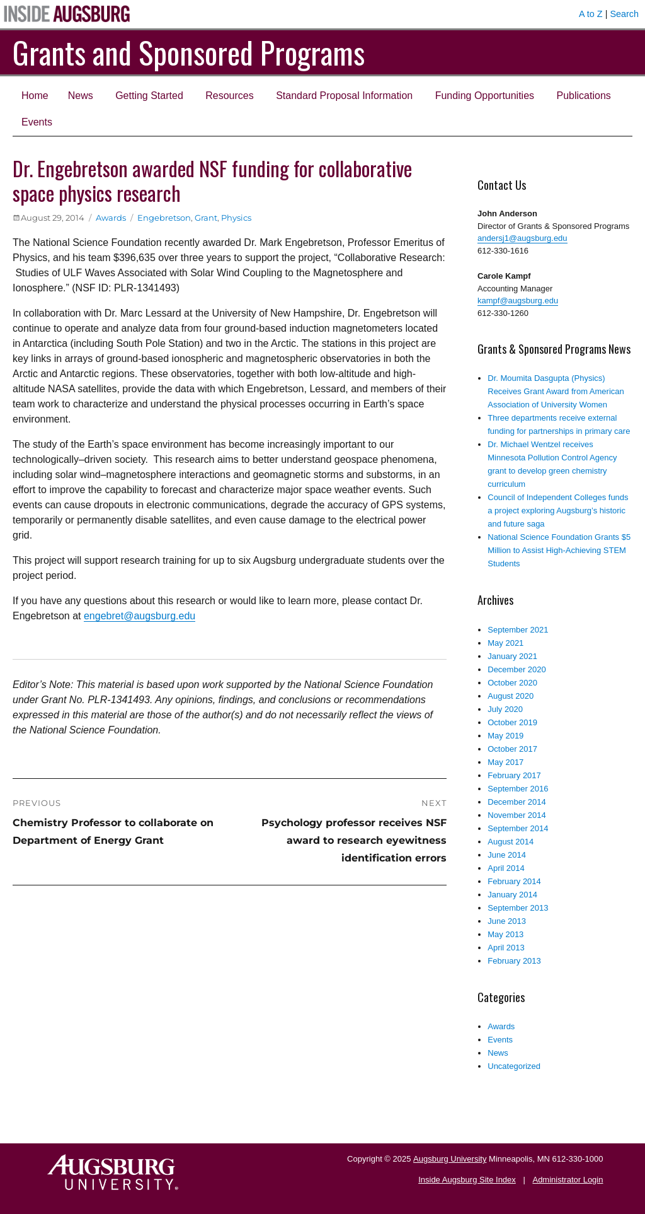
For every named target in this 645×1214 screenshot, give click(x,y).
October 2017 (512, 749)
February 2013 (514, 961)
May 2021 (505, 643)
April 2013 (506, 947)
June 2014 (507, 855)
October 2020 (512, 682)
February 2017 (514, 775)
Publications (584, 95)
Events (36, 122)
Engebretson (164, 218)
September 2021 (518, 629)
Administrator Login (567, 1179)
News (80, 95)
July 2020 (505, 709)
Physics (236, 218)
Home (35, 95)
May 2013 (505, 934)
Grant (206, 218)
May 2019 (505, 735)
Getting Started (149, 95)
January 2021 (512, 656)
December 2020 (517, 669)
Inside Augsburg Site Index (467, 1179)
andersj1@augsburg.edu (522, 238)
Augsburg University (449, 1159)
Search (624, 14)
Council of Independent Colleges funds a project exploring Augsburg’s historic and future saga (558, 510)
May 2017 (505, 762)
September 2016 (518, 788)
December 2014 (517, 802)
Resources (229, 95)
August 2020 (511, 696)
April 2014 (506, 868)
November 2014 (517, 815)
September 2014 (518, 828)
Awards (111, 218)
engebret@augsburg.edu (139, 615)
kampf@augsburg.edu (517, 300)
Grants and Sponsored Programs (189, 52)
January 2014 (512, 894)
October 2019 (512, 722)
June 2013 (507, 921)
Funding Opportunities (484, 95)
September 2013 (518, 908)
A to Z (591, 14)
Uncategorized (514, 1066)
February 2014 (514, 881)
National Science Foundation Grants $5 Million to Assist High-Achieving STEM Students (559, 550)
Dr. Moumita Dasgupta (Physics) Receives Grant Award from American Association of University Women (556, 391)
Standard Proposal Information (344, 95)
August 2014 (511, 841)
